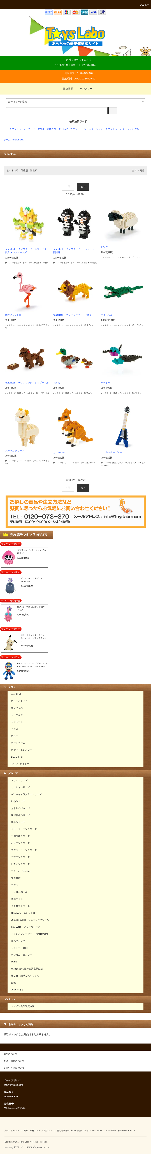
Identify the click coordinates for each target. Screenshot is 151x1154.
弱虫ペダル (17, 899)
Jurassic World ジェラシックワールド (31, 920)
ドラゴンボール (19, 892)
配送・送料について (33, 1130)
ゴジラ (14, 885)
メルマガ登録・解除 (113, 1130)
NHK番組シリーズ (20, 815)
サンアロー (83, 88)
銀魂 (13, 982)
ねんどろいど (18, 941)
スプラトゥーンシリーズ (24, 850)
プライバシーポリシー (92, 1130)
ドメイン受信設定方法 (22, 1006)
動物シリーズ (18, 801)
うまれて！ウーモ (20, 906)
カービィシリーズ (20, 787)
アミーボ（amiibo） (21, 871)
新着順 (33, 170)
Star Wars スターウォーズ (25, 927)
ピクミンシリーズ (20, 864)
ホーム (7, 139)
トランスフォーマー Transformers (29, 934)
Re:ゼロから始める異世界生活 (27, 968)
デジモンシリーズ (20, 857)
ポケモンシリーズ (20, 843)
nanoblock (18, 139)
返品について (49, 1130)
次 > (83, 186)
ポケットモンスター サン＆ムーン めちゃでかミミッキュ (33, 638)
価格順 (24, 170)
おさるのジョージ (20, 808)
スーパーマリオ (36, 129)
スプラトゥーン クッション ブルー (123, 129)
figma (14, 961)
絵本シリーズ (54, 129)
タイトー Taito (19, 948)
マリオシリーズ (19, 780)
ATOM (132, 1130)
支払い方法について (13, 1130)
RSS (125, 1130)
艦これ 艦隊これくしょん (25, 975)
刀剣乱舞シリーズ (20, 836)
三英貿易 (66, 88)
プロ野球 (15, 878)
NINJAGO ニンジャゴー (24, 913)
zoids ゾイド (17, 989)
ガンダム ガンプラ (21, 955)
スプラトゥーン (17, 129)
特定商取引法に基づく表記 (69, 1130)
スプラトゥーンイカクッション (86, 129)
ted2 (65, 129)
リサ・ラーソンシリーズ (24, 829)
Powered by (27, 1148)
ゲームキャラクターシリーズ (26, 794)
